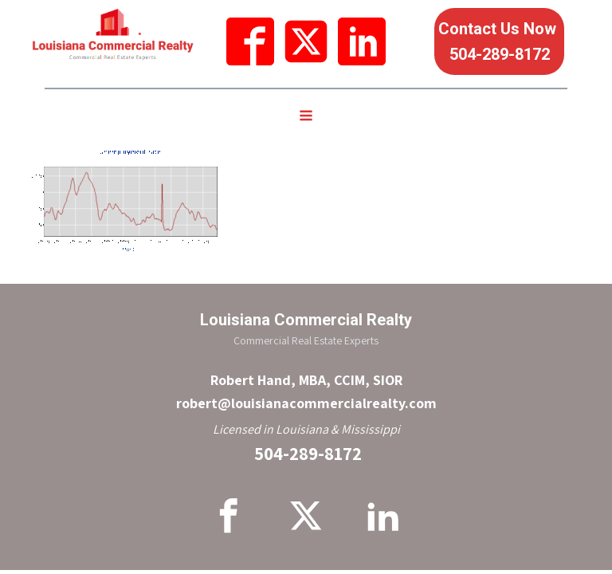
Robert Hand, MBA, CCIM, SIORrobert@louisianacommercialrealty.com (306, 391)
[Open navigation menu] (306, 117)
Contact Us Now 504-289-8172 (499, 41)
